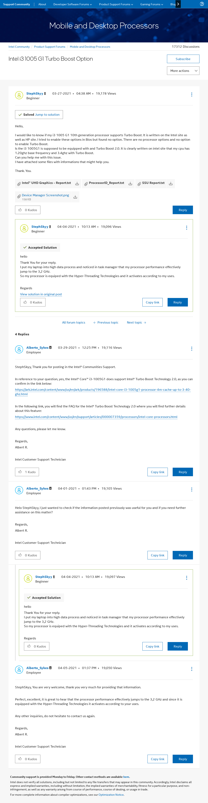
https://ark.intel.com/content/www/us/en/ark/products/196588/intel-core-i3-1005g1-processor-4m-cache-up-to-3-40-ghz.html (103, 391)
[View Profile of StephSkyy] (36, 93)
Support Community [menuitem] (16, 4)
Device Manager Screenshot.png (45, 195)
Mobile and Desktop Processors (90, 46)
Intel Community (19, 46)
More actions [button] (179, 70)
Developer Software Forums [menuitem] (71, 4)
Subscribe (183, 58)
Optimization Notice (111, 794)
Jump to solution (41, 114)
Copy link (152, 302)
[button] (191, 94)
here (126, 776)
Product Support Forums (49, 46)
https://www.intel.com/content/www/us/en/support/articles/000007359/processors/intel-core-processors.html (96, 416)
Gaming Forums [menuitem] (150, 4)
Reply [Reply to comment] (177, 302)
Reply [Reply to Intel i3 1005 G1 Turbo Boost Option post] (183, 209)
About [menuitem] (42, 4)
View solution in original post (41, 294)
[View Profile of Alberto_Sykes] (39, 347)
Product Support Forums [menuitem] (114, 4)
